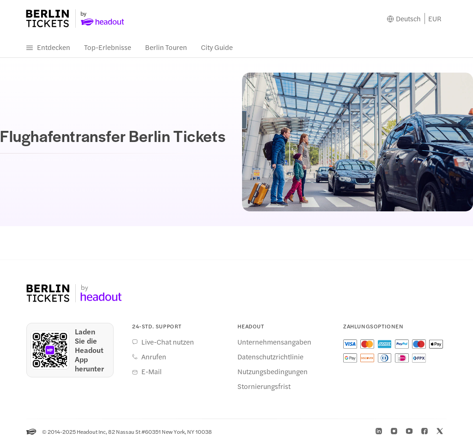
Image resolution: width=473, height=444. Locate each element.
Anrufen (153, 356)
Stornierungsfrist (264, 386)
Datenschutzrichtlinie (270, 356)
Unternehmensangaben (274, 341)
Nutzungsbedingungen (272, 371)
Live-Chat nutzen (167, 341)
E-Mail (151, 371)
